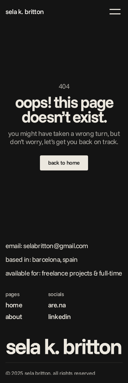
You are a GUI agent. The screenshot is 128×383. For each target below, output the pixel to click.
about (13, 316)
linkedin (59, 316)
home (13, 305)
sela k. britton (24, 11)
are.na (57, 305)
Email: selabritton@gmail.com (46, 245)
